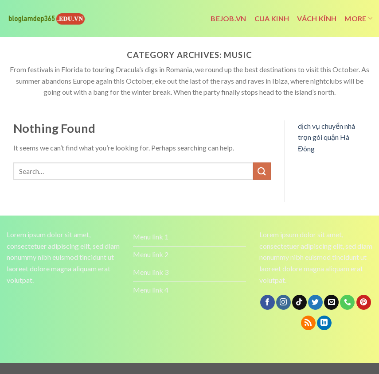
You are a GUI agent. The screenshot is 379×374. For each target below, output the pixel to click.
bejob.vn (228, 18)
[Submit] (262, 171)
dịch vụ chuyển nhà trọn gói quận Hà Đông (326, 137)
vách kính (316, 18)
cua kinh (271, 18)
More (358, 18)
